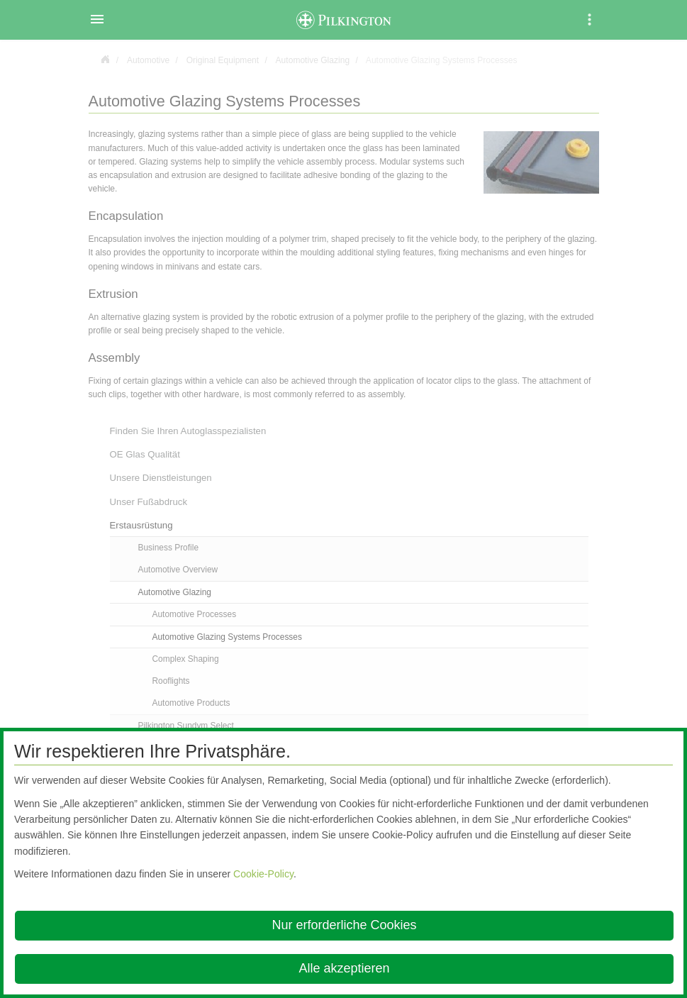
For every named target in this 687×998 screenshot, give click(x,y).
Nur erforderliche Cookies (344, 925)
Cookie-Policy (263, 874)
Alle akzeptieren (343, 968)
